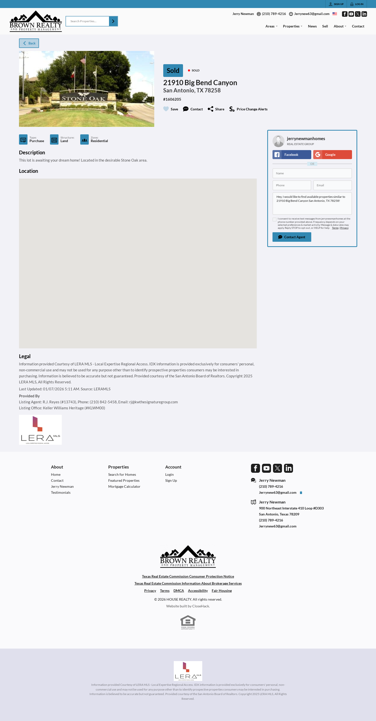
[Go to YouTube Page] (351, 14)
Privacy (344, 228)
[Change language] (334, 13)
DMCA (179, 590)
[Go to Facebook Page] (345, 14)
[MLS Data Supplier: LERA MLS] (188, 671)
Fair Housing (222, 590)
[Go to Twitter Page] (357, 14)
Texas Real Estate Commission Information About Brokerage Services (188, 583)
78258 (212, 90)
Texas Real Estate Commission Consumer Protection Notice (188, 576)
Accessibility (198, 590)
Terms (335, 228)
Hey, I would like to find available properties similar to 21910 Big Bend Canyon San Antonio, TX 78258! (312, 203)
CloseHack (200, 606)
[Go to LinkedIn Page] (364, 14)
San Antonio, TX (183, 90)
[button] (113, 21)
